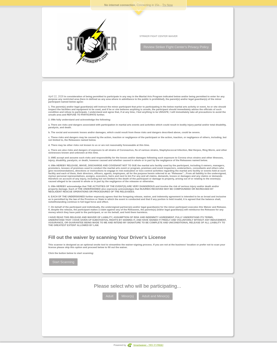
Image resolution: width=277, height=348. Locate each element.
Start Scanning (63, 262)
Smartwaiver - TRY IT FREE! (148, 345)
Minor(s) (128, 296)
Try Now (167, 5)
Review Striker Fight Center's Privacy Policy (176, 47)
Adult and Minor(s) (155, 296)
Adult (109, 296)
